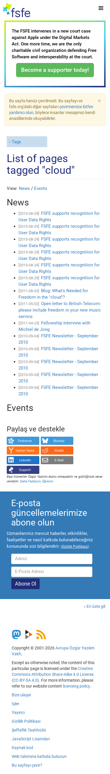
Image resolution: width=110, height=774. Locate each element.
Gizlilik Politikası (26, 721)
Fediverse (25, 441)
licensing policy (76, 686)
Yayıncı (18, 712)
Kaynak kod (22, 747)
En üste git (96, 606)
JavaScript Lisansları (31, 738)
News (24, 188)
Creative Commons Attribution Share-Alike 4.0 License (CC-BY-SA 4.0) (53, 674)
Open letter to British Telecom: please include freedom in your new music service (59, 310)
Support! (25, 470)
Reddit (59, 450)
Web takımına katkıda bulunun (39, 756)
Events (40, 188)
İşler (15, 703)
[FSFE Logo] (16, 10)
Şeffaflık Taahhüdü (29, 730)
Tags (16, 141)
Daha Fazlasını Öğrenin (36, 481)
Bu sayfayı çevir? (27, 765)
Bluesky (59, 441)
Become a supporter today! (55, 70)
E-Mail (59, 460)
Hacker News (25, 450)
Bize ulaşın (21, 695)
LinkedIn (25, 460)
